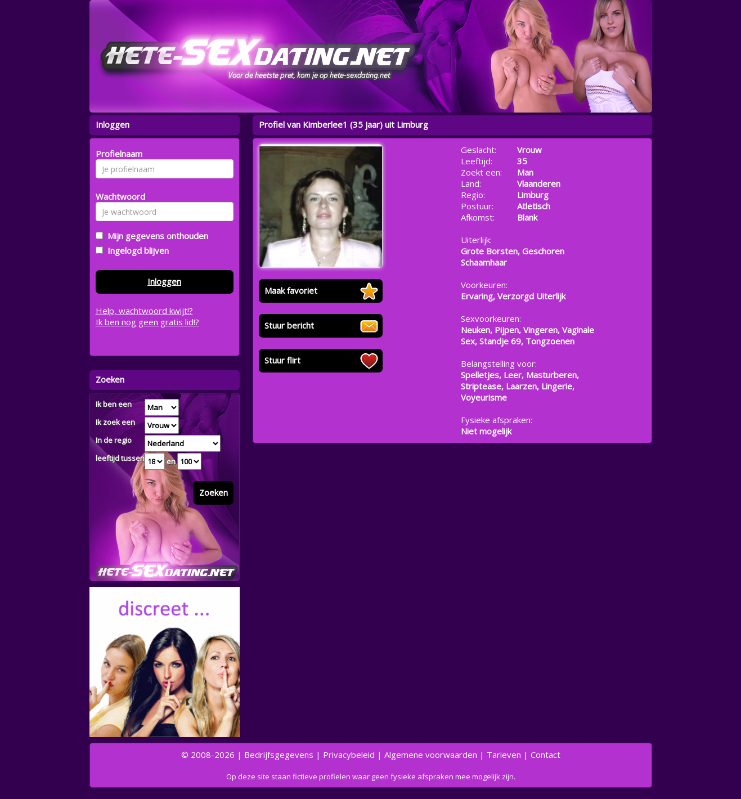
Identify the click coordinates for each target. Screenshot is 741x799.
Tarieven (504, 754)
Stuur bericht (289, 325)
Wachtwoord (117, 196)
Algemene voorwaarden (430, 754)
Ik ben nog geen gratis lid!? (147, 321)
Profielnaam (117, 153)
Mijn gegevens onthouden (155, 235)
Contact (545, 754)
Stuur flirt (282, 360)
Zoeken (213, 492)
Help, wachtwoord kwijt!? (144, 310)
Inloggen (164, 281)
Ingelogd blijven (136, 250)
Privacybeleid (349, 754)
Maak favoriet (290, 290)
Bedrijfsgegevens (278, 754)
